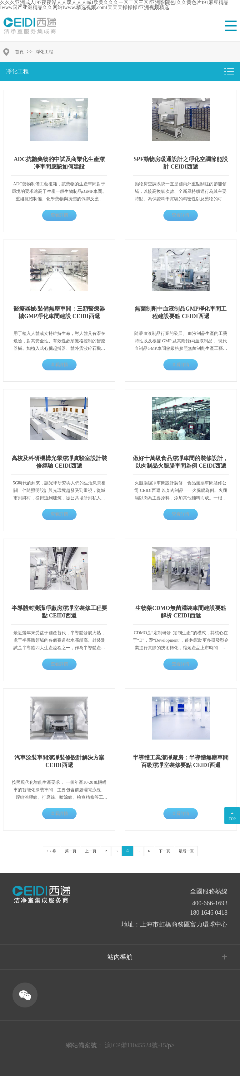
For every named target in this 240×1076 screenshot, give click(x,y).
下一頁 (164, 851)
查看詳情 (59, 215)
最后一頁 (186, 851)
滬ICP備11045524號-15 (135, 1045)
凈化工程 (44, 52)
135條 (51, 851)
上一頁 (90, 851)
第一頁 (70, 851)
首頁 (19, 52)
